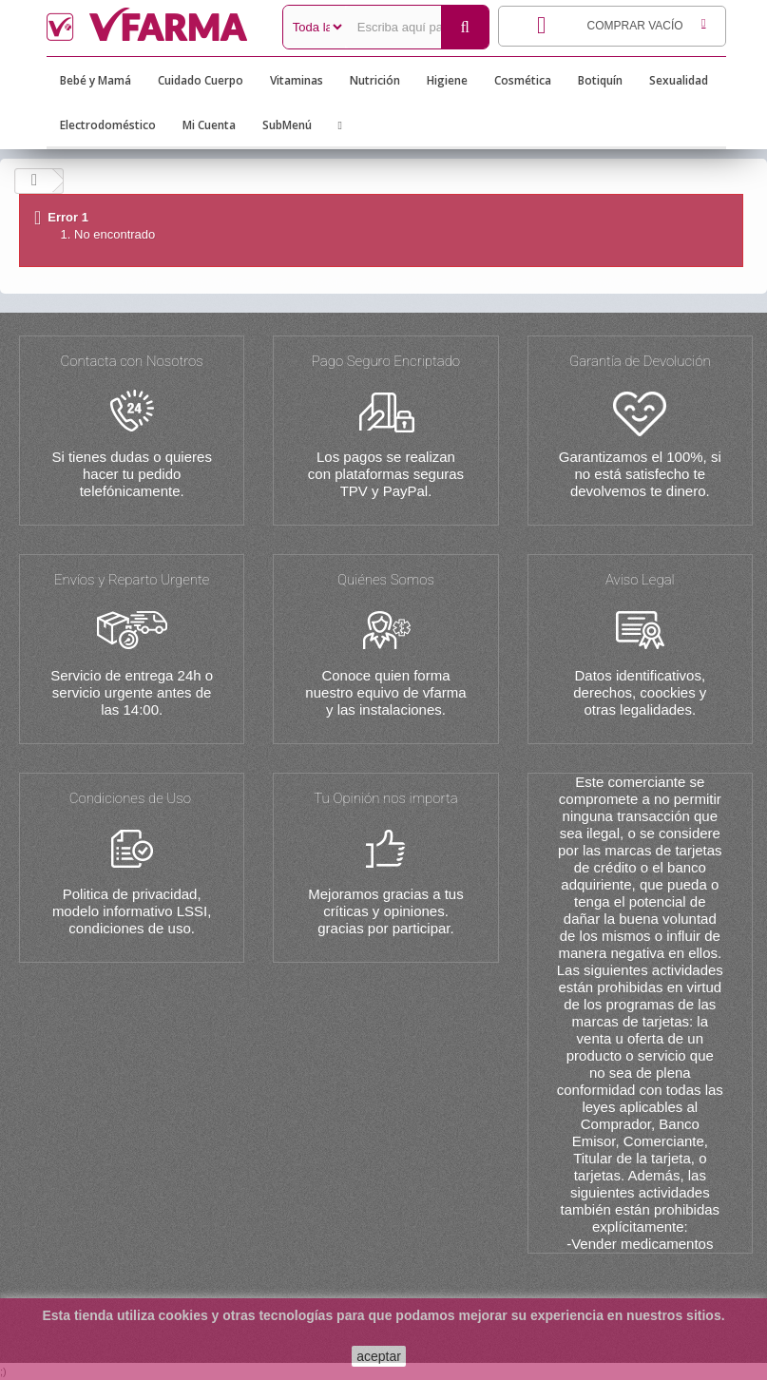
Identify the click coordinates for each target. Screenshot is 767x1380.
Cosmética (522, 80)
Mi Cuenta (209, 125)
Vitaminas (296, 80)
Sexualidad (678, 80)
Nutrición (375, 80)
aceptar (378, 1356)
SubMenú (287, 125)
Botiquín (600, 80)
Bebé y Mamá (95, 80)
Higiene (447, 80)
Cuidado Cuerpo (200, 80)
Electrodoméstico (108, 125)
